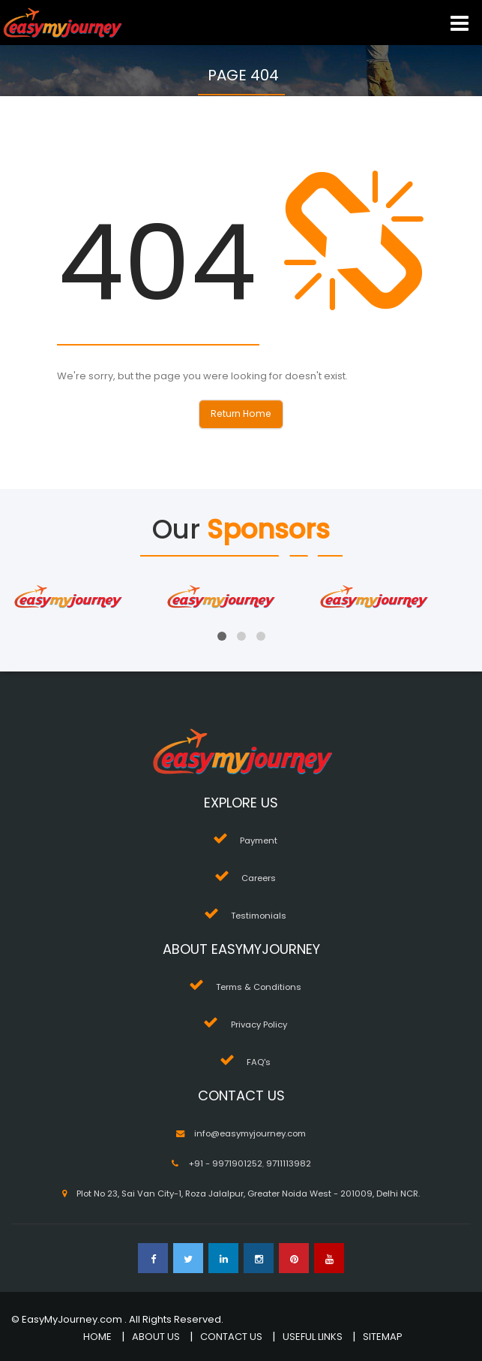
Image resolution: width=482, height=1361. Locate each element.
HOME (97, 1336)
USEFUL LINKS (313, 1336)
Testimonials (258, 916)
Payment (258, 840)
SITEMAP (383, 1336)
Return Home (241, 413)
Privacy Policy (259, 1024)
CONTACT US (231, 1336)
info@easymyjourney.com (250, 1133)
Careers (258, 878)
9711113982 (288, 1163)
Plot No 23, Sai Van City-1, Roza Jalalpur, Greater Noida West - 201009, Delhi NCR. (248, 1193)
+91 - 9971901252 (225, 1163)
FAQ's (259, 1062)
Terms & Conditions (258, 987)
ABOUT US (156, 1336)
